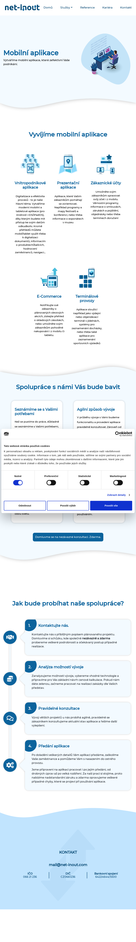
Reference (87, 7)
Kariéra (107, 7)
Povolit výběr (68, 505)
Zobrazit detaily (116, 494)
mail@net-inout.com (68, 865)
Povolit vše (111, 505)
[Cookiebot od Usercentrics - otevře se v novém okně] (117, 433)
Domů (48, 7)
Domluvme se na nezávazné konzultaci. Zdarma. (68, 537)
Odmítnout (24, 505)
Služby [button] (65, 7)
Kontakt (126, 7)
